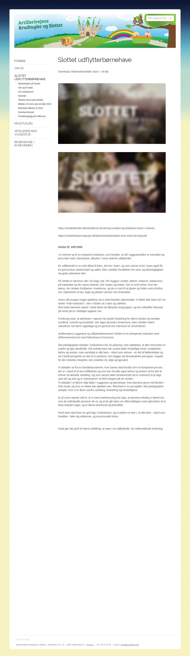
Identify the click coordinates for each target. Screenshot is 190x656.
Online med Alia (23, 639)
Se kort (90, 645)
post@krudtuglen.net (130, 645)
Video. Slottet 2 (112, 182)
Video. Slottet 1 (112, 113)
